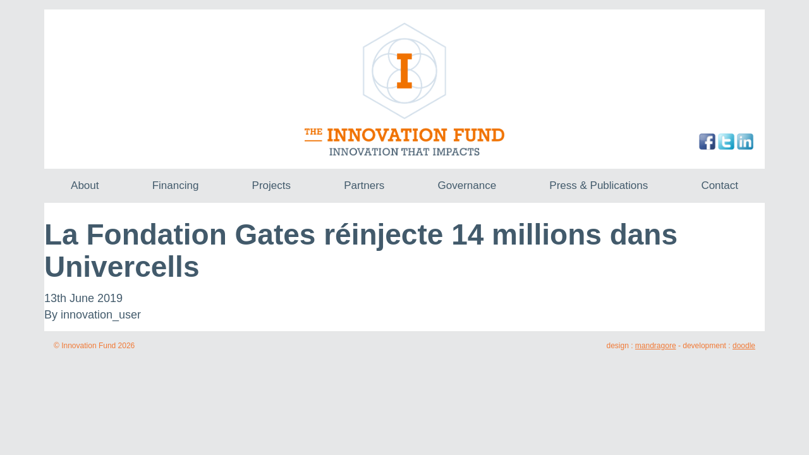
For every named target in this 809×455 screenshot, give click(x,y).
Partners (364, 185)
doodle (744, 345)
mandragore (655, 345)
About (85, 185)
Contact (719, 185)
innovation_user (101, 314)
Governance (467, 185)
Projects (271, 185)
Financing (175, 185)
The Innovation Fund (405, 89)
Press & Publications (598, 185)
